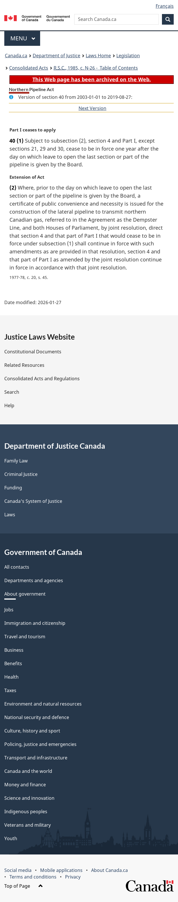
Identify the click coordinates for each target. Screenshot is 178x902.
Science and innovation (29, 798)
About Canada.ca (109, 870)
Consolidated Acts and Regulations (42, 378)
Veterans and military (27, 825)
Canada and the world (28, 771)
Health (11, 677)
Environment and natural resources (43, 704)
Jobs (8, 609)
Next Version (92, 108)
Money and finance (25, 784)
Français (165, 6)
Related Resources (24, 365)
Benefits (13, 663)
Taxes (10, 690)
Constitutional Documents (32, 351)
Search (11, 392)
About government (25, 594)
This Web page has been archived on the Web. (91, 79)
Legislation (128, 55)
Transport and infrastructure (35, 758)
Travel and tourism (24, 636)
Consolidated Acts (28, 68)
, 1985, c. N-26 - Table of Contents (96, 68)
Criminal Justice (21, 474)
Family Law (16, 461)
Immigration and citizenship (34, 623)
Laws (9, 514)
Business (14, 650)
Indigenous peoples (25, 811)
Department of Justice (56, 55)
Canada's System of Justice (33, 501)
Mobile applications (61, 870)
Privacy (73, 877)
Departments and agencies (33, 580)
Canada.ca (16, 55)
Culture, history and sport (32, 731)
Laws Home (98, 55)
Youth (10, 838)
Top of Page (23, 886)
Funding (13, 488)
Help (9, 405)
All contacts (16, 567)
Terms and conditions (32, 877)
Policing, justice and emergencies (40, 744)
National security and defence (36, 717)
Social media (18, 870)
